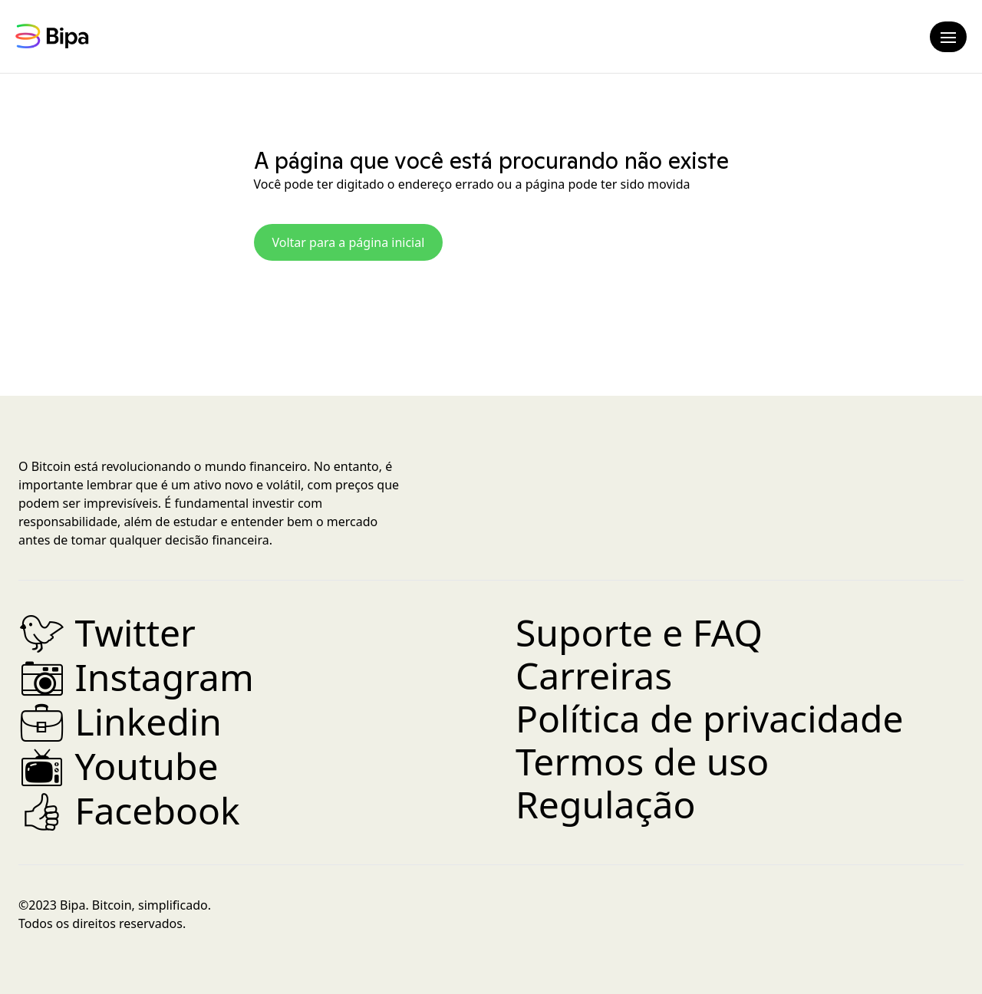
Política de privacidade (710, 718)
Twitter (107, 632)
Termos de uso (642, 761)
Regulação (605, 804)
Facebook (129, 810)
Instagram (136, 677)
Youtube (118, 766)
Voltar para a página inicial (348, 242)
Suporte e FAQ (639, 632)
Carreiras (594, 675)
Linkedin (120, 721)
